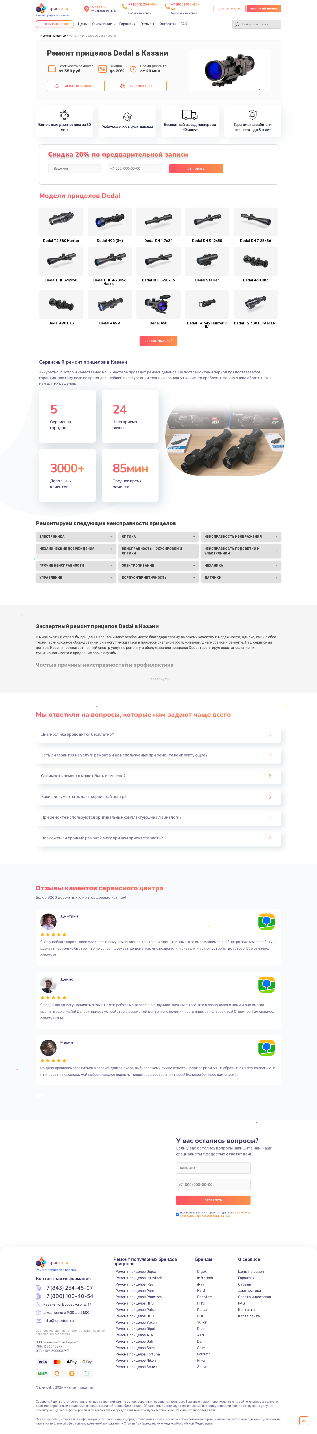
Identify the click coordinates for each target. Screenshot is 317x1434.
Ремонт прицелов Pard (135, 1291)
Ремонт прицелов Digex (136, 1271)
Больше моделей (158, 341)
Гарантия (127, 24)
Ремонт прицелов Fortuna (138, 1354)
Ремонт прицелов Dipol (135, 1329)
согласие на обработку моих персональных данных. (215, 1214)
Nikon (201, 1360)
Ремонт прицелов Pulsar (136, 1310)
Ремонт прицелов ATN (134, 1335)
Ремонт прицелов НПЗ (135, 1303)
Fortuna (203, 1354)
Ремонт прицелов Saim (135, 1348)
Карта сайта (249, 1316)
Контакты (167, 24)
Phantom (204, 1297)
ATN (200, 1335)
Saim (201, 1348)
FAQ (184, 24)
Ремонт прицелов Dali (134, 1341)
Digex (202, 1271)
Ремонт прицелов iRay (135, 1284)
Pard (201, 1290)
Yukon (202, 1322)
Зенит (202, 1367)
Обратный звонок (264, 8)
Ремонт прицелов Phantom (139, 1297)
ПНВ (201, 1316)
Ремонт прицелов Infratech (139, 1278)
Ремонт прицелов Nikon (136, 1360)
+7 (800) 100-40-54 (68, 1296)
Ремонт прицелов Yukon (136, 1322)
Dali (200, 1341)
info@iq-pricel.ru (59, 1321)
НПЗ (200, 1303)
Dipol (201, 1329)
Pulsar (202, 1310)
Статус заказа (230, 8)
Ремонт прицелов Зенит (136, 1367)
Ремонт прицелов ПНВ (135, 1316)
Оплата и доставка (254, 1297)
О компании (102, 24)
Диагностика (249, 1290)
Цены (82, 24)
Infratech (205, 1278)
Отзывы (147, 24)
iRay (200, 1284)
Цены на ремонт (252, 1271)
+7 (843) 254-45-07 (68, 1288)
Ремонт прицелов (53, 35)
